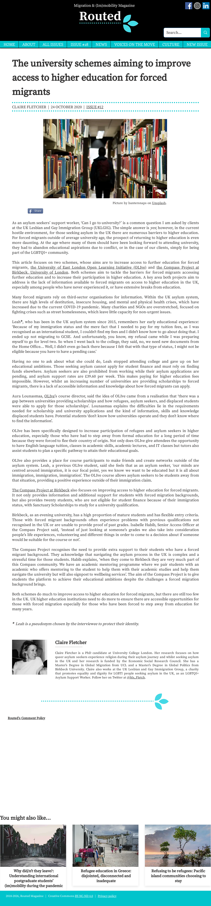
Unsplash (159, 203)
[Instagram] (197, 5)
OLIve (49, 396)
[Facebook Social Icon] (188, 5)
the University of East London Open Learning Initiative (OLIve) (88, 267)
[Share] (35, 211)
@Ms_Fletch (136, 677)
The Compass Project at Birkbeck (41, 490)
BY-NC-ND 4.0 (84, 896)
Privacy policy (107, 896)
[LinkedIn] (205, 5)
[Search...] (179, 32)
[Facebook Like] (54, 211)
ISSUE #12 (94, 107)
